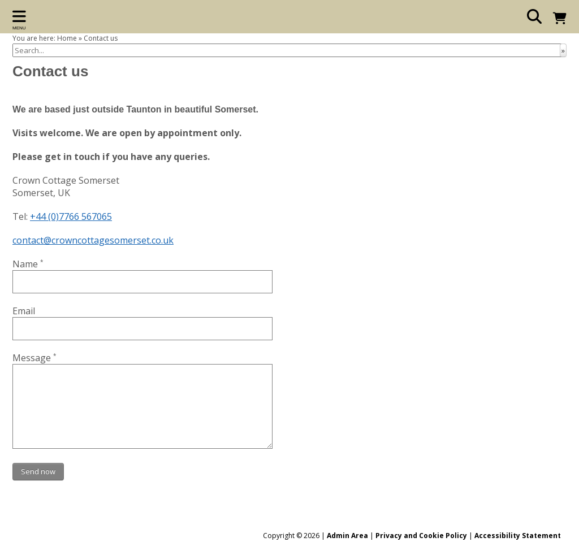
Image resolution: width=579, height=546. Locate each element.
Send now (38, 471)
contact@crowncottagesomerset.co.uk (93, 240)
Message (34, 358)
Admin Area (347, 535)
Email (23, 311)
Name (28, 264)
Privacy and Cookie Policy (421, 535)
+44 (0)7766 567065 (71, 216)
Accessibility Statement (517, 535)
